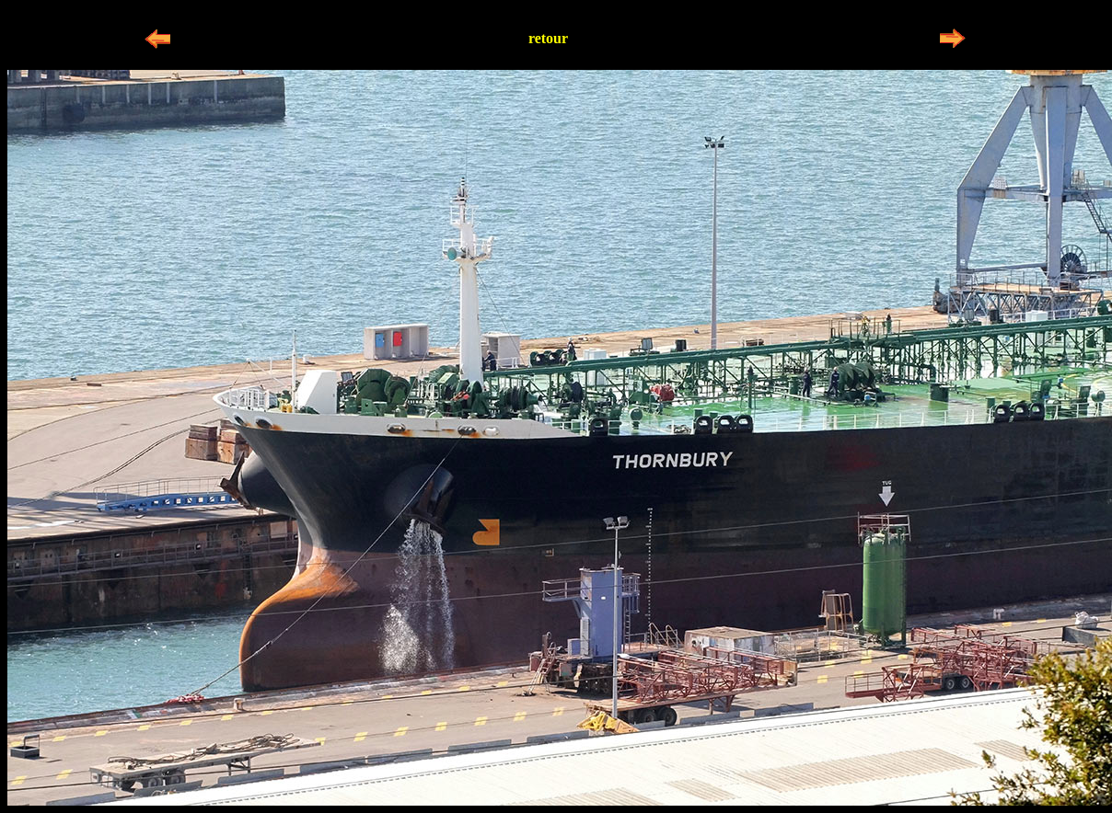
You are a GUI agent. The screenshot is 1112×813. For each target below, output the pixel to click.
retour (548, 38)
